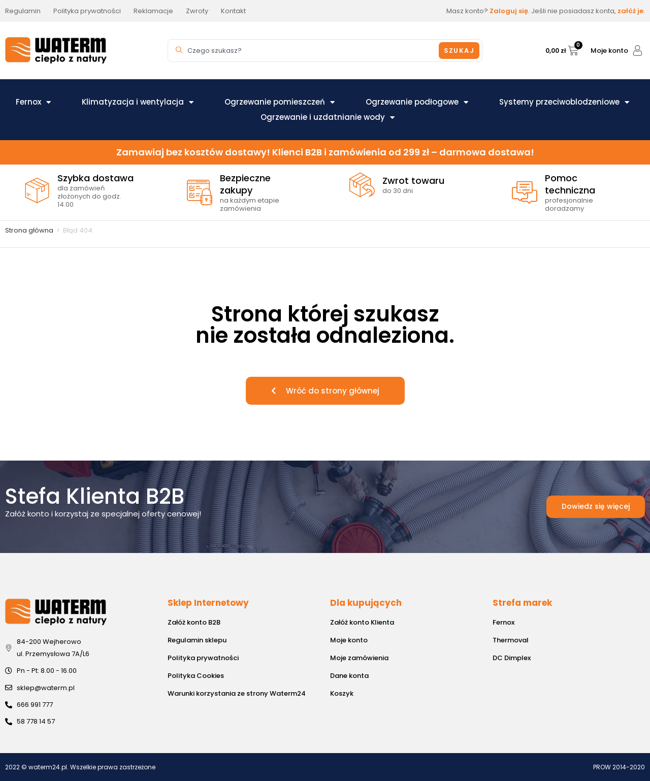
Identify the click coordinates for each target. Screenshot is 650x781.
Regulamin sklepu (197, 640)
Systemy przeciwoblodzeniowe (564, 102)
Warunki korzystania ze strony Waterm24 (237, 693)
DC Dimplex (512, 658)
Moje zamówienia (359, 658)
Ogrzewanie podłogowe (417, 102)
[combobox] (305, 50)
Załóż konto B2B (194, 622)
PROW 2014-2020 (619, 767)
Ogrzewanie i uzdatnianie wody (328, 117)
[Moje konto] (637, 50)
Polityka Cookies (196, 675)
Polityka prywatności (203, 658)
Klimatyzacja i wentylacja (137, 102)
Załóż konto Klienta (362, 622)
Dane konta (349, 675)
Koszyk (341, 693)
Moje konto (609, 50)
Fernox (33, 102)
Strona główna (29, 230)
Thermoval (511, 640)
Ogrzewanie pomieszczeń (279, 102)
